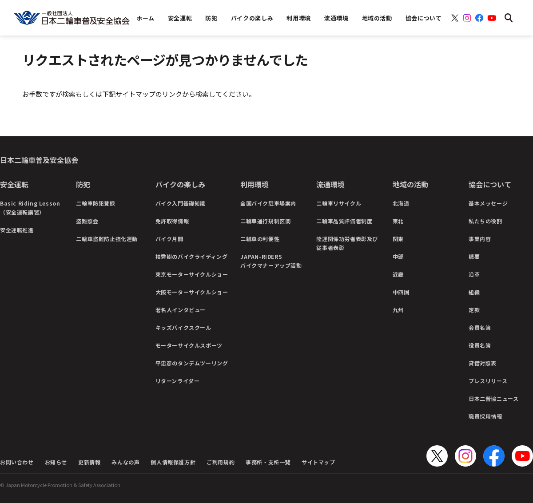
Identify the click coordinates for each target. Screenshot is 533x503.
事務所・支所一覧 (268, 462)
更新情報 (89, 462)
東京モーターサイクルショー (191, 274)
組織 (474, 292)
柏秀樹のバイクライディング (191, 256)
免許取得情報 (172, 221)
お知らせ (56, 462)
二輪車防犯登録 (95, 203)
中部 (398, 256)
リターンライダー (177, 380)
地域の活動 (410, 184)
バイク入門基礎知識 (180, 203)
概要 (474, 256)
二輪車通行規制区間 (265, 221)
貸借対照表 (483, 363)
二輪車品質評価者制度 (344, 221)
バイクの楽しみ (180, 184)
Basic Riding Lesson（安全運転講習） (30, 207)
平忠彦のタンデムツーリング (191, 363)
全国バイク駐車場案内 (268, 203)
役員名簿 (480, 345)
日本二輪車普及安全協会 (39, 159)
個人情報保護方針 (173, 462)
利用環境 (254, 184)
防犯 (83, 184)
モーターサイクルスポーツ (189, 345)
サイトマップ (318, 462)
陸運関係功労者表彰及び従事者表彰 (347, 243)
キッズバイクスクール (183, 327)
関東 (398, 238)
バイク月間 (169, 238)
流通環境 (330, 184)
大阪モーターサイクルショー (191, 292)
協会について (490, 184)
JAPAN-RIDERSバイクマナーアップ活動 (271, 261)
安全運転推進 (17, 230)
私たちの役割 (485, 221)
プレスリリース (488, 380)
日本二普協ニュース (493, 398)
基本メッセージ (488, 203)
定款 (474, 309)
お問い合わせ (17, 462)
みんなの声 (125, 462)
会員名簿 (480, 327)
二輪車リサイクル (338, 203)
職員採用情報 (485, 416)
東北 (398, 221)
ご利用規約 (221, 462)
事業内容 (480, 238)
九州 (398, 309)
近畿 (398, 274)
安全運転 (14, 184)
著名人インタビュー (180, 309)
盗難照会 (87, 221)
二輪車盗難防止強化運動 (107, 238)
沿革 (474, 274)
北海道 (401, 203)
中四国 (401, 292)
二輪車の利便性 (259, 238)
